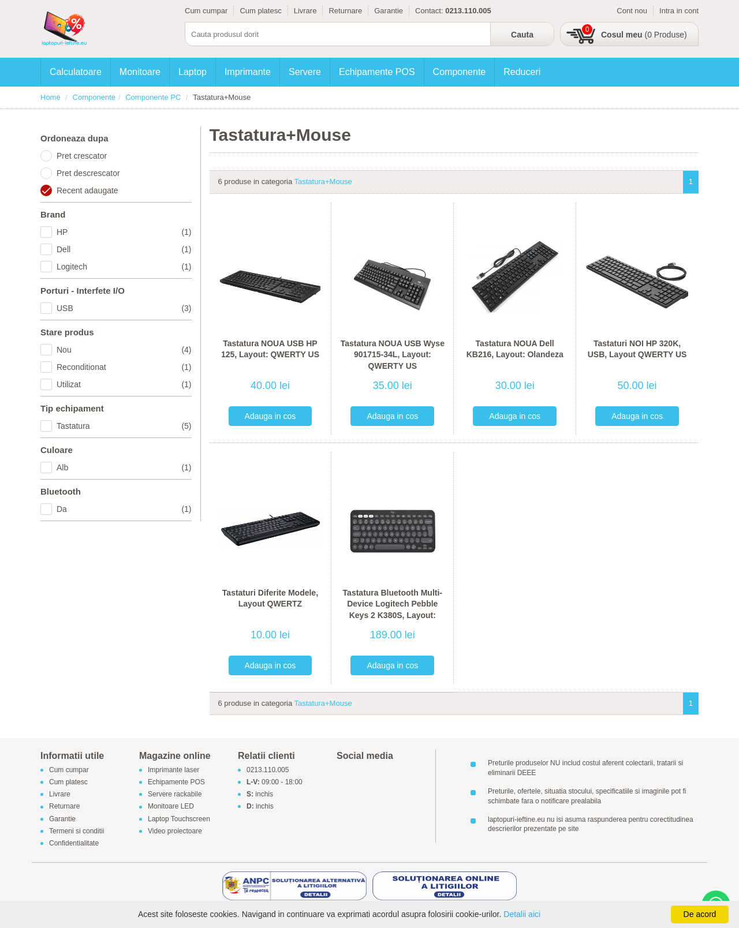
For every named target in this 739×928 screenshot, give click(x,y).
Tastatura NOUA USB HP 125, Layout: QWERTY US (270, 349)
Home (50, 97)
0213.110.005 (268, 770)
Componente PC (153, 97)
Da (124, 509)
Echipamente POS (377, 72)
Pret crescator (82, 155)
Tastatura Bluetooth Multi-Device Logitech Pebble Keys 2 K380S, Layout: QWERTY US (392, 609)
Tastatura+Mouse (323, 181)
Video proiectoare (175, 831)
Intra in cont (679, 10)
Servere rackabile (174, 795)
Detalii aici (521, 914)
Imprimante (248, 72)
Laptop (192, 72)
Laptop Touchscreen (179, 819)
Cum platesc (260, 10)
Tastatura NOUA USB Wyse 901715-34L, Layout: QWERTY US (393, 355)
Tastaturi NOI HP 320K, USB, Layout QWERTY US (637, 349)
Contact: (429, 10)
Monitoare (140, 72)
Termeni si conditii (76, 831)
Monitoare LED (171, 807)
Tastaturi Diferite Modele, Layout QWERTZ (270, 598)
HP (124, 232)
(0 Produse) (644, 34)
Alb (124, 467)
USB (124, 308)
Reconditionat (124, 367)
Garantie (388, 10)
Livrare (305, 10)
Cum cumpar (206, 10)
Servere (305, 72)
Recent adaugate (87, 190)
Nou (124, 350)
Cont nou (632, 10)
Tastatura (124, 426)
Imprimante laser (173, 770)
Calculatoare (76, 72)
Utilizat (124, 384)
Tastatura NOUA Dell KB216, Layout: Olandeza (514, 349)
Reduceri (521, 72)
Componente (459, 72)
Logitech (124, 266)
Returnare (345, 10)
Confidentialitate (74, 843)
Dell (124, 249)
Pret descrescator (88, 173)
